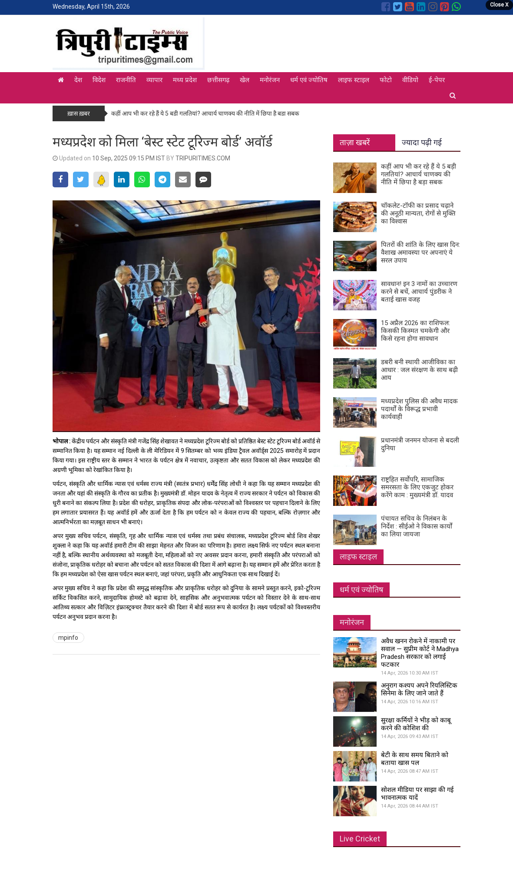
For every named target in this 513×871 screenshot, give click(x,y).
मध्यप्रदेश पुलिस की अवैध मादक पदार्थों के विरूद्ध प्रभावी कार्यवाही (419, 409)
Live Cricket (360, 838)
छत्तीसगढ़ (218, 80)
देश (78, 80)
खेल (244, 80)
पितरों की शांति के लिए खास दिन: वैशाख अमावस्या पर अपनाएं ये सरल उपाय (420, 252)
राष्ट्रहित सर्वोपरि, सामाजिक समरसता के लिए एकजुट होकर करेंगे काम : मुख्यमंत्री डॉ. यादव (417, 487)
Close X (499, 5)
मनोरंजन (270, 80)
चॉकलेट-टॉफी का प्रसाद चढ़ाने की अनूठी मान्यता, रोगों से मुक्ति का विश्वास (418, 213)
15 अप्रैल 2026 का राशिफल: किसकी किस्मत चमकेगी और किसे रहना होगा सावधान (415, 330)
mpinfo (68, 637)
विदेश (99, 80)
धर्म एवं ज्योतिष (309, 80)
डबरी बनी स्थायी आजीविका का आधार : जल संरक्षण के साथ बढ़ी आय (419, 370)
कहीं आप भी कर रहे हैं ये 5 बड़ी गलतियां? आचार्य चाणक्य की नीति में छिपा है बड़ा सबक (205, 113)
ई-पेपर (437, 80)
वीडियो (410, 80)
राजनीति (126, 80)
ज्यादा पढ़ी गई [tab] (422, 142)
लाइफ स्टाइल (353, 80)
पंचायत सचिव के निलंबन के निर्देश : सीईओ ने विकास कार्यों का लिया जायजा (416, 526)
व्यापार (154, 80)
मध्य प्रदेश (185, 80)
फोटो (386, 80)
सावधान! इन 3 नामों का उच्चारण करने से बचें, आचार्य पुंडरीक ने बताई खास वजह (419, 291)
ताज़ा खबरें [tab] (355, 142)
